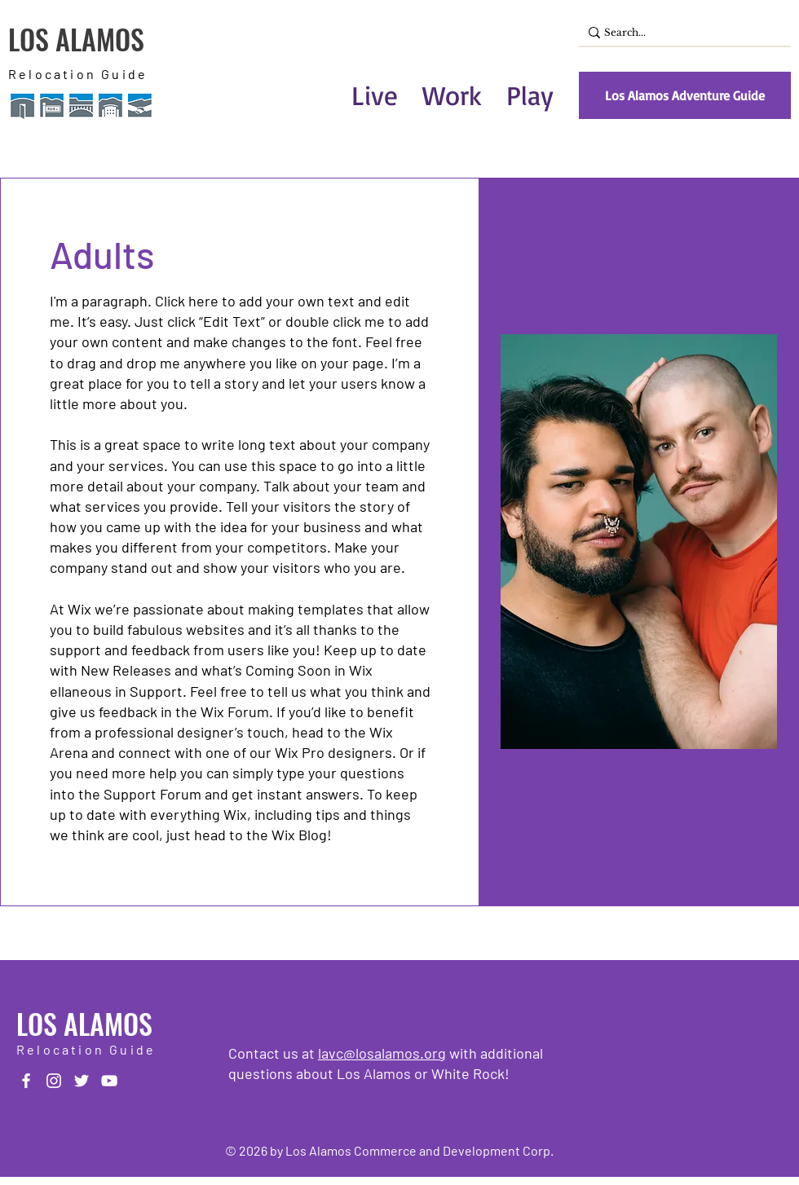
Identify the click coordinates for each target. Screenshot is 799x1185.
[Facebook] (26, 1080)
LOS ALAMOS (76, 38)
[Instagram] (54, 1080)
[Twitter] (81, 1080)
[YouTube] (109, 1080)
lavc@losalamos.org (382, 1053)
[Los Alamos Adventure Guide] (685, 95)
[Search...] (680, 33)
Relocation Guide (78, 73)
